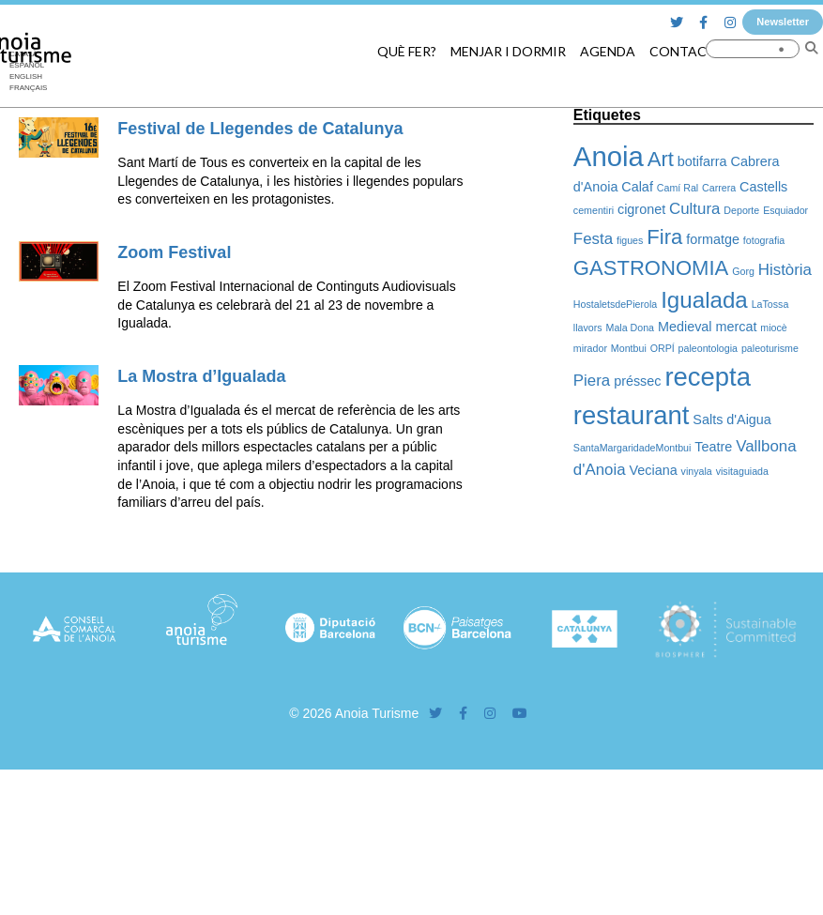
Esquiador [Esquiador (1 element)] (785, 210)
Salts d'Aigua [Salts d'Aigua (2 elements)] (732, 419)
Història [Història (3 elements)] (785, 270)
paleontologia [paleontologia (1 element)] (708, 348)
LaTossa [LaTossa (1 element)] (770, 304)
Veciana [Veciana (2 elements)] (654, 470)
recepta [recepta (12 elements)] (707, 376)
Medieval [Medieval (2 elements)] (685, 326)
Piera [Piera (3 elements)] (591, 380)
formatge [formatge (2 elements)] (712, 239)
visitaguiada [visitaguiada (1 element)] (742, 471)
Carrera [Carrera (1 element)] (719, 187)
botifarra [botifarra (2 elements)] (702, 161)
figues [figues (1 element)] (630, 240)
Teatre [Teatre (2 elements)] (713, 446)
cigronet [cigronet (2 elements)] (641, 209)
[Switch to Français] (28, 88)
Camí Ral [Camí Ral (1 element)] (677, 187)
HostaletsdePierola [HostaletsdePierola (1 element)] (615, 304)
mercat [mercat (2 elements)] (735, 326)
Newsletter (782, 21)
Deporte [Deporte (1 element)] (741, 210)
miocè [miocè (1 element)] (773, 327)
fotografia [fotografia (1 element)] (764, 240)
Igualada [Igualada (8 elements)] (704, 300)
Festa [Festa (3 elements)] (593, 239)
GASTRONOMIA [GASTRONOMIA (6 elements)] (650, 268)
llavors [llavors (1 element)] (587, 327)
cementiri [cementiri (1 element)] (593, 210)
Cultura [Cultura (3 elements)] (694, 209)
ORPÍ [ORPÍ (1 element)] (662, 348)
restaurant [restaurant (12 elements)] (631, 415)
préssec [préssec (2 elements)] (637, 381)
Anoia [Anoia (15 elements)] (608, 156)
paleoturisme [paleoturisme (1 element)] (770, 348)
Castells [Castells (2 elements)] (763, 186)
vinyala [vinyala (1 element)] (696, 471)
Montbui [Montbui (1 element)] (629, 348)
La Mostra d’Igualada (201, 376)
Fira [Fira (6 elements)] (664, 237)
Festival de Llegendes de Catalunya (260, 128)
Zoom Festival (174, 252)
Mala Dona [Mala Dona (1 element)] (630, 327)
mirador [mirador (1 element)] (590, 348)
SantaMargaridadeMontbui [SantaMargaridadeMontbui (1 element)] (632, 447)
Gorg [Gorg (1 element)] (743, 271)
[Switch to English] (28, 77)
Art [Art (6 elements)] (661, 159)
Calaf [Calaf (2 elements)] (637, 186)
